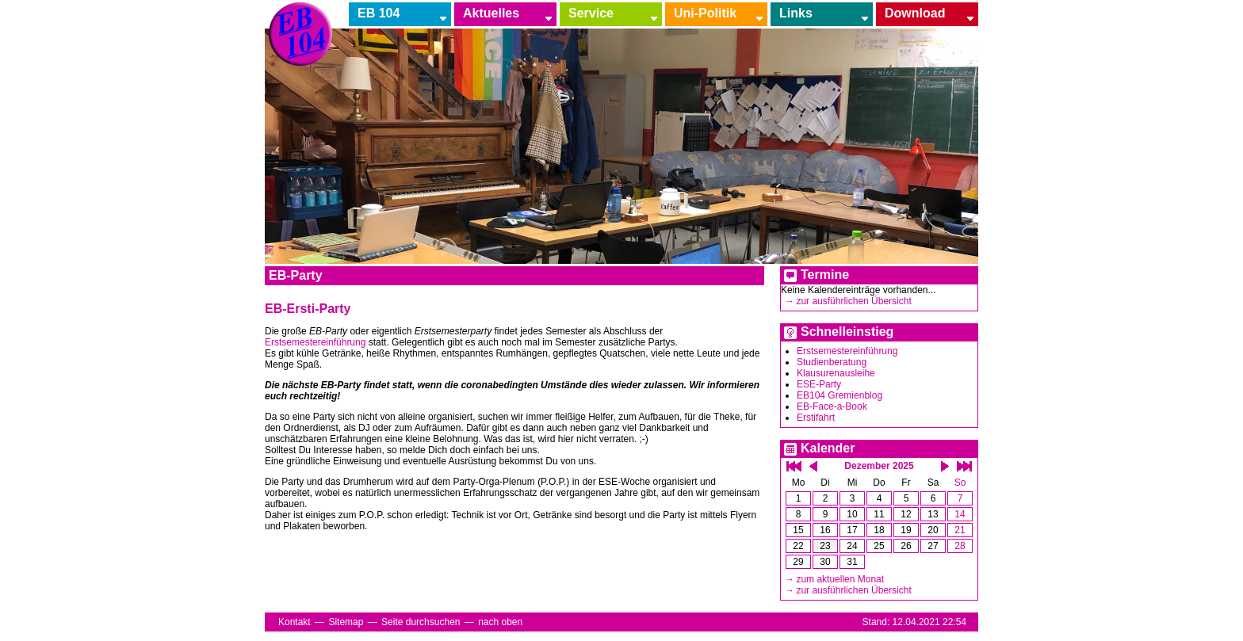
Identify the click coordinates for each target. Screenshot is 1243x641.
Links (796, 13)
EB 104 (379, 13)
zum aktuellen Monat (840, 579)
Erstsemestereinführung (847, 351)
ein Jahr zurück (793, 466)
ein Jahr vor (964, 466)
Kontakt (294, 622)
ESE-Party (819, 384)
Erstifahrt (816, 417)
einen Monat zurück (813, 466)
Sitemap (345, 622)
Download (915, 13)
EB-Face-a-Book (832, 406)
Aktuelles (491, 13)
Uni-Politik (705, 13)
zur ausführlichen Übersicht (853, 301)
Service (591, 13)
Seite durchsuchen (420, 622)
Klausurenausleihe (836, 373)
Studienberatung (831, 362)
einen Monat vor (945, 466)
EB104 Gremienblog (839, 395)
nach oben (500, 622)
